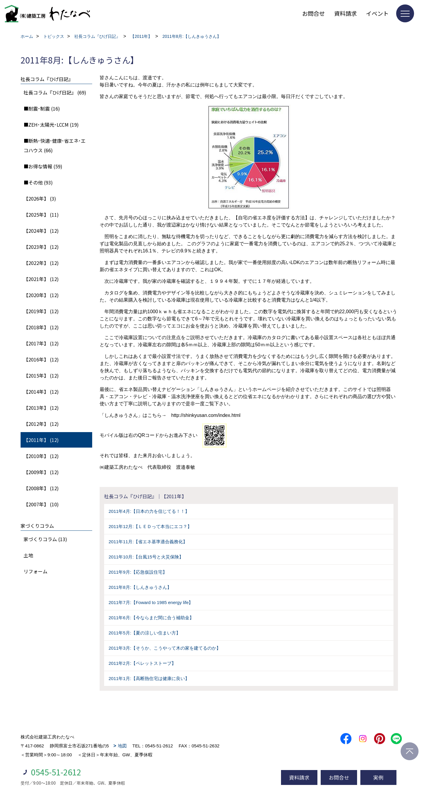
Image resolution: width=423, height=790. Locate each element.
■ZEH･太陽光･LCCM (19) (51, 124)
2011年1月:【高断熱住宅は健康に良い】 (149, 678)
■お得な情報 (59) (43, 166)
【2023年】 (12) (41, 246)
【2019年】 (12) (41, 311)
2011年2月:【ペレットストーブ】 (142, 663)
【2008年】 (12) (41, 488)
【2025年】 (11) (41, 214)
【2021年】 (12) (41, 279)
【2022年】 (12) (41, 262)
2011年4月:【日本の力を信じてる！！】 (149, 511)
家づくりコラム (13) (45, 539)
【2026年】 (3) (40, 198)
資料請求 (345, 13)
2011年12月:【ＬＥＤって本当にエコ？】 (150, 526)
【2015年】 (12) (41, 375)
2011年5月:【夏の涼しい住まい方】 (144, 632)
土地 (28, 555)
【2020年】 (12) (41, 295)
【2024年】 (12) (41, 230)
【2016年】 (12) (41, 359)
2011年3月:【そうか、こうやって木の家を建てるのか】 (165, 648)
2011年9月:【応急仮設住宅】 (138, 572)
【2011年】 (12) (41, 439)
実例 (378, 777)
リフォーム (35, 571)
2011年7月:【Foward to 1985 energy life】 (151, 602)
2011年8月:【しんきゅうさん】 (140, 587)
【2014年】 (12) (41, 391)
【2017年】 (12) (41, 343)
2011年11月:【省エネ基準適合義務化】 (148, 541)
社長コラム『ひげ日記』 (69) (55, 92)
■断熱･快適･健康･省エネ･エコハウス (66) (55, 145)
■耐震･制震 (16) (42, 108)
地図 (122, 745)
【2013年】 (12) (41, 407)
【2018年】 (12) (41, 327)
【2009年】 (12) (41, 472)
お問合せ (313, 13)
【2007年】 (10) (41, 504)
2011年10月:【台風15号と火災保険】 (146, 556)
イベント (377, 13)
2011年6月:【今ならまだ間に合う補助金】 (151, 617)
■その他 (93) (38, 182)
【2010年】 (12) (41, 456)
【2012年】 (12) (41, 423)
